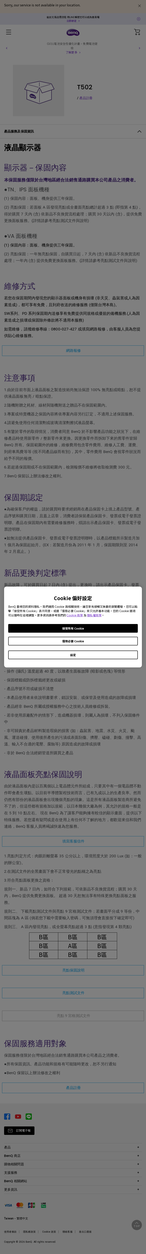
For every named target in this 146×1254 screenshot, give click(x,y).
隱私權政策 (94, 615)
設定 (73, 655)
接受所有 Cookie (73, 628)
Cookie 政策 (75, 615)
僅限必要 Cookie (73, 641)
